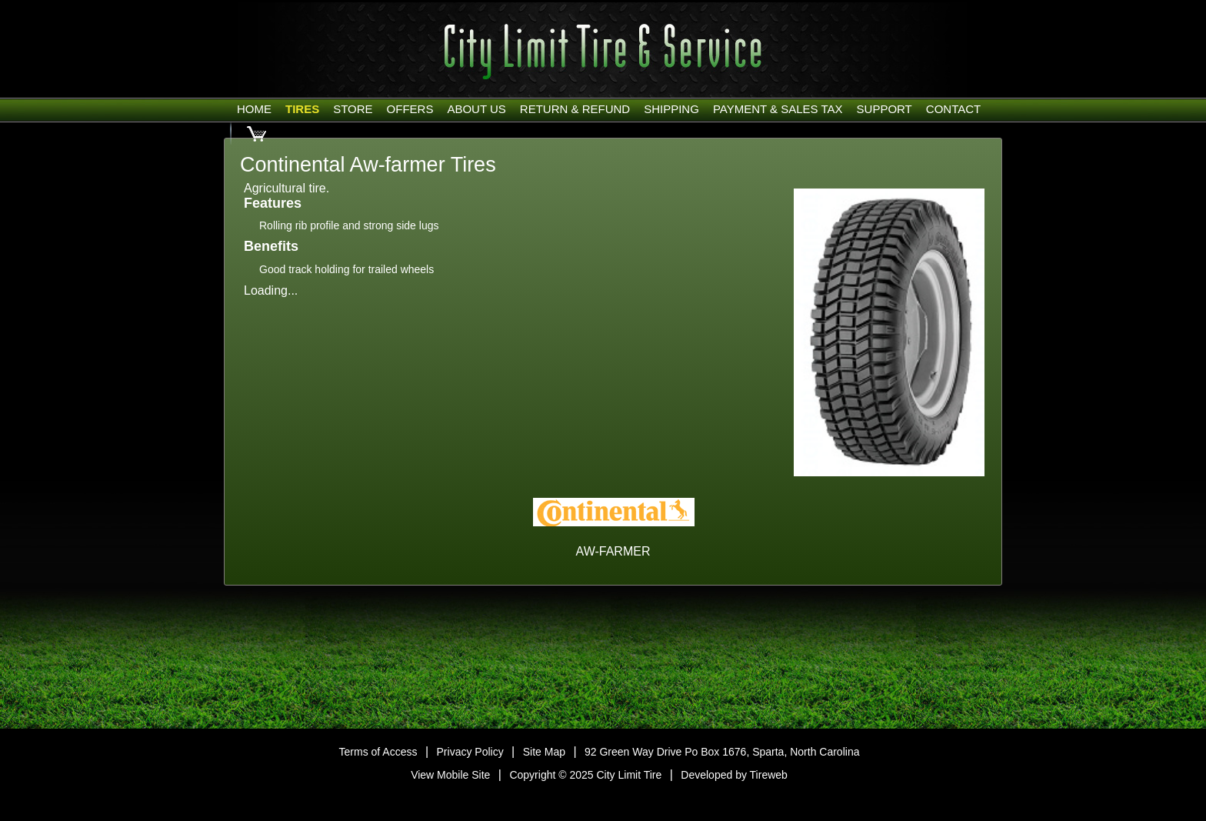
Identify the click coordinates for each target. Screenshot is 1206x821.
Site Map (544, 752)
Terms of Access (378, 752)
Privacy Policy (470, 752)
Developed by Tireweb (734, 775)
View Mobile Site (450, 775)
